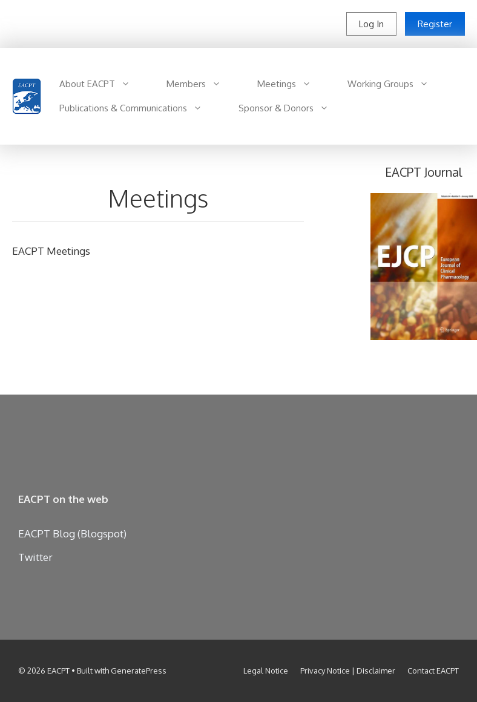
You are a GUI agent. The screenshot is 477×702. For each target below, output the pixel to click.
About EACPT (103, 84)
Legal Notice (265, 670)
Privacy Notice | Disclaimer (347, 670)
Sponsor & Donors (292, 108)
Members (202, 84)
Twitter (35, 557)
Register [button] (435, 24)
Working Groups (397, 84)
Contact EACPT (433, 670)
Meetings (293, 84)
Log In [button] (371, 24)
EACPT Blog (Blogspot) (72, 533)
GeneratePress (138, 670)
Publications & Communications (139, 108)
